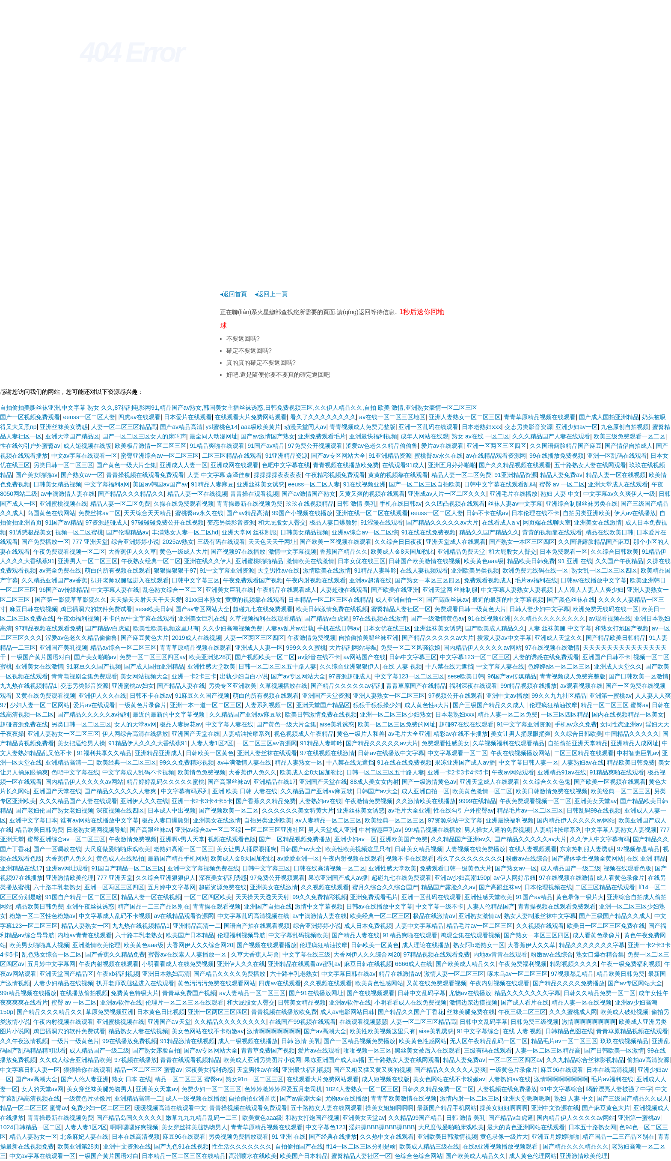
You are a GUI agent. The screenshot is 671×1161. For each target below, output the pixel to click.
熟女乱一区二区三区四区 (604, 570)
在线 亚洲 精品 (646, 858)
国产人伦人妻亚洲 (85, 1079)
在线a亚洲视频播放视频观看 (501, 1146)
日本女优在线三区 (362, 561)
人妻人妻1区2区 (212, 743)
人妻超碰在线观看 (344, 589)
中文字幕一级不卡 (439, 906)
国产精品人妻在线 (181, 685)
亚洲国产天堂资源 (326, 695)
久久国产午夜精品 (619, 561)
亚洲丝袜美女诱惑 (64, 426)
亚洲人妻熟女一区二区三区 (465, 417)
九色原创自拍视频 (625, 426)
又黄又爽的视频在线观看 (372, 493)
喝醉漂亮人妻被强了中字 (619, 1089)
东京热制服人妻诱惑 (587, 849)
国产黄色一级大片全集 (126, 465)
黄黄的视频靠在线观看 (398, 474)
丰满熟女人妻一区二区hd (185, 532)
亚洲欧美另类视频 (475, 570)
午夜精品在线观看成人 (287, 589)
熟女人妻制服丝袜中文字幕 (540, 915)
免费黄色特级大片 (135, 993)
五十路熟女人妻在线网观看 (590, 465)
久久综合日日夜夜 (398, 541)
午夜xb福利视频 (78, 618)
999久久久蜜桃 (306, 647)
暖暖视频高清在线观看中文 (170, 1107)
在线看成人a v (501, 522)
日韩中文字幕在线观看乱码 (500, 484)
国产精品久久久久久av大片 (442, 522)
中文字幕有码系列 (185, 791)
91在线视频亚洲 (364, 484)
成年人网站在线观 (424, 436)
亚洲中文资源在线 (555, 1107)
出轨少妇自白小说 (244, 676)
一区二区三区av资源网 (267, 743)
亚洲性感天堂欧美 (211, 666)
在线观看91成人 (403, 465)
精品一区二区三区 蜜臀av (615, 705)
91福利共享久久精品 (104, 753)
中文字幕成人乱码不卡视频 (138, 772)
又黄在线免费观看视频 (45, 695)
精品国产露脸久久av (448, 887)
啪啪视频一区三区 (368, 1050)
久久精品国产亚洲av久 (461, 839)
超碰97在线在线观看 (466, 724)
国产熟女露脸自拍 (156, 1050)
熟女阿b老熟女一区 (479, 945)
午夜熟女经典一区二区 (151, 561)
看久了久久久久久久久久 (323, 417)
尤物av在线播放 (470, 993)
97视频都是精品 (638, 849)
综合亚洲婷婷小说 (135, 541)
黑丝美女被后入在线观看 (427, 1050)
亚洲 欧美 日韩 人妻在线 (244, 791)
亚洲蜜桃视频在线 (63, 503)
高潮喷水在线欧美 (253, 1155)
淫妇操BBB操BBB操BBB (382, 1127)
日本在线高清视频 (610, 1069)
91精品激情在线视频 (187, 1041)
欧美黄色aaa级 (484, 561)
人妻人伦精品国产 (491, 906)
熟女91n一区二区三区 (254, 1079)
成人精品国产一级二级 (570, 868)
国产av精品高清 (181, 426)
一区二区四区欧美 (208, 897)
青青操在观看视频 (254, 493)
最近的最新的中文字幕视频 (508, 599)
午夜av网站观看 (513, 772)
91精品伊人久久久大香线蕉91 (147, 743)
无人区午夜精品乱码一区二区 (489, 1041)
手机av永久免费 (576, 724)
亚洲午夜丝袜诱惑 (90, 906)
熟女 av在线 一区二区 (480, 436)
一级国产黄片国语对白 (41, 657)
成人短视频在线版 (87, 445)
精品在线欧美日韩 (609, 532)
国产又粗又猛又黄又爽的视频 (372, 1069)
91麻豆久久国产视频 (93, 666)
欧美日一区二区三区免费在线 (606, 925)
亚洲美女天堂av (595, 801)
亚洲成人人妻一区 (184, 465)
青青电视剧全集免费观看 (84, 676)
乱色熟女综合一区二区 (172, 589)
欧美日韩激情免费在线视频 (332, 609)
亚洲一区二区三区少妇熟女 (396, 714)
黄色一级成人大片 (184, 551)
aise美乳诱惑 (337, 724)
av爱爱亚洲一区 (298, 858)
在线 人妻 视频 (402, 666)
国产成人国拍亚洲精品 (609, 417)
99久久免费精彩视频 (187, 762)
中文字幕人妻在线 (115, 589)
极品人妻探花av (181, 724)
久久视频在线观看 (325, 887)
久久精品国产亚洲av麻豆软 (245, 714)
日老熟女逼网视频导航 (96, 829)
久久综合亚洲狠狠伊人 (350, 666)
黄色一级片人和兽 (361, 733)
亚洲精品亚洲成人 (159, 753)
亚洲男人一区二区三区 (88, 561)
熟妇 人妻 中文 (560, 493)
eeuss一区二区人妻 (89, 417)
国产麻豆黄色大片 (145, 637)
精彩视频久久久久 (574, 963)
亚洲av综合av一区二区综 (365, 532)
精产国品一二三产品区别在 (154, 906)
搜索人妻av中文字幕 (504, 637)
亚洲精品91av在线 (561, 772)
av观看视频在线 (610, 618)
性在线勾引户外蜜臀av (30, 445)
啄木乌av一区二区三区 (517, 973)
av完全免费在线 (60, 570)
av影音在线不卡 (319, 657)
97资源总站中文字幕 (455, 820)
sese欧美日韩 (154, 609)
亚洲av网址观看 (67, 868)
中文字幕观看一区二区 (457, 753)
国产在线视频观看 (371, 993)
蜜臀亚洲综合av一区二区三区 (160, 455)
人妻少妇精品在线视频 (63, 983)
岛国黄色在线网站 (51, 513)
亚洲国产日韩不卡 (606, 657)
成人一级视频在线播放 (248, 1041)
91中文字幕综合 (478, 1031)
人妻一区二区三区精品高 (124, 426)
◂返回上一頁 (271, 294)
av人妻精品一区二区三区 (328, 820)
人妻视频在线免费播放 (475, 849)
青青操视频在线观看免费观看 (145, 474)
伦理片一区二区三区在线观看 (184, 1002)
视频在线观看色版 (232, 839)
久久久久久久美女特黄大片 (298, 810)
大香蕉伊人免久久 (252, 772)
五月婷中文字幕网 (172, 887)
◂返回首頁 (233, 294)
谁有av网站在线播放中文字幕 (99, 820)
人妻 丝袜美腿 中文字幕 (559, 628)
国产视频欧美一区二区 (265, 657)
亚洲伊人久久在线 (102, 695)
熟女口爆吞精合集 (600, 954)
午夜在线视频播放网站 (520, 753)
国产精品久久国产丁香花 (411, 1011)
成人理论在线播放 (426, 945)
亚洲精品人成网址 (635, 743)
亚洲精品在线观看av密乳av (304, 963)
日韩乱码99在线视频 (594, 810)
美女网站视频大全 (144, 676)
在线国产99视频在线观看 (302, 1021)
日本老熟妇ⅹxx (481, 426)
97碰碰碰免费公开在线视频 (167, 522)
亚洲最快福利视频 (373, 436)
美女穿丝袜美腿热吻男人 (100, 1089)
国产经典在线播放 (333, 1136)
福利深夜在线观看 (473, 685)
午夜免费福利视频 (522, 963)
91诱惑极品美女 (30, 532)
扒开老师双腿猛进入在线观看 (130, 580)
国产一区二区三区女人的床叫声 (144, 436)
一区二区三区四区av (515, 1059)
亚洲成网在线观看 (234, 465)
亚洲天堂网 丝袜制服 (249, 532)
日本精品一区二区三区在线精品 (330, 599)
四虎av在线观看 (139, 417)
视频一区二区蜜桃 (79, 532)
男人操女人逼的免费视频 (497, 829)
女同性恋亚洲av (621, 724)
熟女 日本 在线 (131, 1079)
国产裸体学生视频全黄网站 (587, 858)
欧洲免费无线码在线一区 (535, 570)
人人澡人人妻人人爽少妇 (590, 589)
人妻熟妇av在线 (582, 762)
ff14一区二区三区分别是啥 (361, 1146)
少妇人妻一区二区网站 (40, 705)
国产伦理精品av (127, 532)
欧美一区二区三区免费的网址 (397, 724)
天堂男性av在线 (279, 570)
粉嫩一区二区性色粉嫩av (42, 915)
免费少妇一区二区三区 (211, 1089)
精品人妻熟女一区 (299, 762)
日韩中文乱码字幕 (421, 993)
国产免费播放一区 (45, 541)
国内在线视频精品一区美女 (628, 714)
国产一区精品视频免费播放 (295, 839)
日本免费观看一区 (564, 551)
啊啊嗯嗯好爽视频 (134, 1127)
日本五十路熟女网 (592, 1127)
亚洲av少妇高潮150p (462, 877)
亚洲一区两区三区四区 (496, 445)
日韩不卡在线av (487, 513)
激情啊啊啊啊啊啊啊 (589, 1021)
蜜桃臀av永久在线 (438, 455)
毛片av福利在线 (536, 580)
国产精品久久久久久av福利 (347, 685)
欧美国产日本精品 (190, 935)
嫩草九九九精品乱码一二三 (202, 1117)
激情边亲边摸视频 (473, 1002)
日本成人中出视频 (172, 810)
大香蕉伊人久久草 (132, 551)
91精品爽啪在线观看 (217, 445)
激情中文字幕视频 (292, 551)
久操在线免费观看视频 (184, 503)
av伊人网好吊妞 (514, 877)
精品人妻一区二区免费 (461, 474)
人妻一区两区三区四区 (254, 637)
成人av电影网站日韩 (347, 1011)
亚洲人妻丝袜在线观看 (267, 753)
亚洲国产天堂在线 (196, 733)
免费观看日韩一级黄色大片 (470, 609)
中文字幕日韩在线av (348, 973)
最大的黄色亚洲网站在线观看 (526, 1127)
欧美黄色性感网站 (379, 983)
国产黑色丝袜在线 (571, 599)
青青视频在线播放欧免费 (346, 465)
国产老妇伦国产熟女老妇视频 (54, 810)
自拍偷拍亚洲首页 (252, 1098)
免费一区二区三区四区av (152, 657)
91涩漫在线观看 (381, 522)
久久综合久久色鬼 (546, 781)
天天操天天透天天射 (262, 897)
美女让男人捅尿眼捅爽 (521, 733)
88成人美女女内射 (374, 781)
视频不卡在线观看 (409, 858)
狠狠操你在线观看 (87, 1069)
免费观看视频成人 (488, 580)
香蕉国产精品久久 (344, 551)
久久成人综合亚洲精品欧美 (75, 1059)
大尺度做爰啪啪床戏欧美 (117, 849)
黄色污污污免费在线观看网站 (216, 983)
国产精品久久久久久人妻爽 (121, 791)
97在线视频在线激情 (380, 618)
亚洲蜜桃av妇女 (133, 685)
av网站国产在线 (365, 657)
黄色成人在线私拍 (120, 858)
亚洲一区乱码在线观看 (428, 426)
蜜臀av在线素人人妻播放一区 (188, 954)
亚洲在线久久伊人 (208, 561)
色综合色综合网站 (418, 1155)
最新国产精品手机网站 (178, 858)
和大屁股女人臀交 (282, 522)
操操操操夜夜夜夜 (278, 474)
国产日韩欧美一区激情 (638, 676)
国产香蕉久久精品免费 (266, 801)
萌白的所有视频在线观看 (118, 570)
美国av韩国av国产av (160, 484)
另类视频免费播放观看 (238, 1136)
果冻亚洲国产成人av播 (465, 762)
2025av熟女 (178, 541)
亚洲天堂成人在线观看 (618, 484)
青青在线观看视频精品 (190, 1059)
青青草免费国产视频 (189, 993)
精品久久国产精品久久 (489, 532)
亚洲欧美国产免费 (404, 839)
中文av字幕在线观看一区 (84, 455)
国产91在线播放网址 (316, 993)
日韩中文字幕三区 (196, 580)
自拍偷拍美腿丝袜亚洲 (368, 637)
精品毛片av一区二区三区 (530, 810)
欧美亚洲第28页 (210, 657)
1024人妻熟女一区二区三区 (362, 1089)
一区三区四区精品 (565, 714)
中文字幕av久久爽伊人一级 (619, 493)
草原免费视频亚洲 (110, 1011)
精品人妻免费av (561, 474)
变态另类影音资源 (528, 426)
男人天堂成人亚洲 (332, 829)
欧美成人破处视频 (624, 1011)
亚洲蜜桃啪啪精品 (259, 561)
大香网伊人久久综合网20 (199, 945)
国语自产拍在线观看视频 (257, 925)
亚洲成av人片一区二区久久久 (447, 493)
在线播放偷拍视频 (84, 993)
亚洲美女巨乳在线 (229, 589)
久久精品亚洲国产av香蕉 (54, 580)
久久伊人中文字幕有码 (600, 839)
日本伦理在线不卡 (535, 513)
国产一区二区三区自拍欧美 (425, 484)
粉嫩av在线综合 (527, 858)
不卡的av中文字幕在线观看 (139, 618)
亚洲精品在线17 (274, 781)
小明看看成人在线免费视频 (178, 963)
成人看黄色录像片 (620, 877)
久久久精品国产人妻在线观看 (551, 436)
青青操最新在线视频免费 (249, 503)
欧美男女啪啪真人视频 (39, 945)
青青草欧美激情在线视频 (403, 1098)
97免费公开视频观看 (315, 445)
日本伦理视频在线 (548, 887)
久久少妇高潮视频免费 (232, 628)
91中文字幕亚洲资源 (227, 570)
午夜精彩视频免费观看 (335, 474)
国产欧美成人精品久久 (495, 628)
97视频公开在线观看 (455, 695)
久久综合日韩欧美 (614, 551)
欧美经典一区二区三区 (126, 762)
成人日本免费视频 (368, 925)
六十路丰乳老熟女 (57, 887)
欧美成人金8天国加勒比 (402, 551)
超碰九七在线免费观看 (263, 609)
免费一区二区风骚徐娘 (410, 647)
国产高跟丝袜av (447, 599)
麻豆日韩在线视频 (33, 609)
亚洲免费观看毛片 (322, 436)
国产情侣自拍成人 (629, 445)
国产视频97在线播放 (238, 551)
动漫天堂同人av (305, 426)
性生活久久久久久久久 (242, 1146)
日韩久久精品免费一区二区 (599, 993)
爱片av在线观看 (442, 445)
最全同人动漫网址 (214, 436)
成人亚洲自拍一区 (399, 599)
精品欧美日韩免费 (531, 561)
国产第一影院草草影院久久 (71, 599)
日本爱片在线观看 (188, 417)
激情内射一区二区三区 (470, 1098)
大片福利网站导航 (353, 647)
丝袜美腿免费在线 (471, 1011)
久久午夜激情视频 (24, 1041)
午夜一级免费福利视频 (631, 963)
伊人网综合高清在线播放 (135, 733)
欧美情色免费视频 (202, 772)
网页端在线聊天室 (547, 522)
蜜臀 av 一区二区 (562, 484)
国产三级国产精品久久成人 (489, 705)
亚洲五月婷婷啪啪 (452, 465)
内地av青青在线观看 (84, 935)
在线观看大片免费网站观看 (251, 417)
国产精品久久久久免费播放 (230, 973)
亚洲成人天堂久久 (558, 637)
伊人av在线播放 (635, 513)
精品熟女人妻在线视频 (138, 1031)
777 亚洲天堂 (90, 541)
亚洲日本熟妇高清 (166, 973)
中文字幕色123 (325, 1127)
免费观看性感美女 (445, 743)
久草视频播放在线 (283, 685)
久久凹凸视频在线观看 (455, 503)
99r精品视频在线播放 (528, 685)
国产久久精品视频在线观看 (515, 465)
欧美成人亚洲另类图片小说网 (262, 1059)
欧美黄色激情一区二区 (482, 791)
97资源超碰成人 (106, 522)
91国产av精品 (266, 445)
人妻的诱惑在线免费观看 (546, 657)
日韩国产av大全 (377, 791)
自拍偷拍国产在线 (299, 1146)
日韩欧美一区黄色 (210, 753)
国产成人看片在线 (525, 1002)
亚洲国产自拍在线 (268, 906)
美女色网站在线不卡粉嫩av (208, 1031)
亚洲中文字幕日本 (33, 820)
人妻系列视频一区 (269, 705)
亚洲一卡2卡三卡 (194, 676)
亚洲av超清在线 (370, 580)
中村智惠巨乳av (638, 753)
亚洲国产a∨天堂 (169, 1021)
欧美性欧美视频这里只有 (166, 628)
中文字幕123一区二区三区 (475, 657)
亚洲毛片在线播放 (513, 493)
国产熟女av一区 (82, 474)
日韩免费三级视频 (534, 1021)
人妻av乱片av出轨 (289, 628)
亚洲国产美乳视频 (63, 647)
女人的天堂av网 (135, 724)
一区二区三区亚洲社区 (275, 829)
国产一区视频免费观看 (30, 417)
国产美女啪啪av (36, 474)
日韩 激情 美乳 (356, 503)
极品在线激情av (434, 915)
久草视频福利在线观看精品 (265, 618)
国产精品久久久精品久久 (131, 493)
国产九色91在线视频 (181, 1146)
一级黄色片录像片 (142, 705)
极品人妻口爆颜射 (333, 522)
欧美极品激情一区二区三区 (151, 445)
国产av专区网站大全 (338, 455)
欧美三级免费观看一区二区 (629, 436)
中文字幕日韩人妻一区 (528, 762)
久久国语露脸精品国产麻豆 (566, 445)
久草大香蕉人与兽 (255, 954)
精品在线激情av (400, 973)
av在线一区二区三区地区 (392, 417)
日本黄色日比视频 (161, 1011)
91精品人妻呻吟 (375, 570)
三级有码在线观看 (221, 541)
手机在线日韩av (401, 503)
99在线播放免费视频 (556, 455)
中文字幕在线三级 (306, 954)
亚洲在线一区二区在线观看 (372, 513)
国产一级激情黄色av (437, 618)
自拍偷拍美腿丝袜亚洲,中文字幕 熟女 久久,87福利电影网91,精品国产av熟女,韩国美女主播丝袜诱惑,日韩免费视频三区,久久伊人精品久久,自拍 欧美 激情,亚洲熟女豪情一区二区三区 (238, 407)
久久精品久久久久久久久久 (549, 618)
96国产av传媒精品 (63, 589)
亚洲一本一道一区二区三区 (206, 705)
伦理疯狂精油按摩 (553, 705)
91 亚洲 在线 (575, 561)
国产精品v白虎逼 (326, 618)
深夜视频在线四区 (120, 810)
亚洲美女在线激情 (598, 522)
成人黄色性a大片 (427, 705)
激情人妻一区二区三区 (454, 973)
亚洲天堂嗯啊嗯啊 (527, 1098)
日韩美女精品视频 (57, 484)
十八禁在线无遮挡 (449, 666)
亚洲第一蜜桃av (610, 695)
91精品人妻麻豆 (212, 484)
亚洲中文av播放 (507, 695)
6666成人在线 (413, 963)
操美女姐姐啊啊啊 (389, 1107)
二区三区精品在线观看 (232, 455)
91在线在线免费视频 (428, 532)
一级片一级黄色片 (75, 1041)
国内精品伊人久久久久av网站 (482, 647)
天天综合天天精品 (148, 513)
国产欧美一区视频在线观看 (335, 541)
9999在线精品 (477, 801)
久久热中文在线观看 (387, 1136)
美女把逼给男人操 (81, 743)
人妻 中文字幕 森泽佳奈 (219, 474)
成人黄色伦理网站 (533, 1155)
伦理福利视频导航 (241, 935)
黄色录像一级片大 (580, 897)
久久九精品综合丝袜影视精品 (585, 1059)
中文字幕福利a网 (107, 484)
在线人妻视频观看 (424, 570)
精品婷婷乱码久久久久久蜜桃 (166, 781)
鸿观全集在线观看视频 (470, 935)
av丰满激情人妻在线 (68, 493)
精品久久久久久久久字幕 (592, 945)
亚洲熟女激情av (479, 915)
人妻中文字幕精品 (419, 925)
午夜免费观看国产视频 (253, 580)
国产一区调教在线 (57, 849)
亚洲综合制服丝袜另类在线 (582, 503)
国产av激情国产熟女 (267, 436)
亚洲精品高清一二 (69, 762)
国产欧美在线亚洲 (395, 589)
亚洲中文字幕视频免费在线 (203, 868)
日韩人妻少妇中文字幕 (539, 609)
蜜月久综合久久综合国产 (385, 887)
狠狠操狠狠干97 (175, 570)
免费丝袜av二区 (99, 513)
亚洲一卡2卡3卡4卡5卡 (458, 772)
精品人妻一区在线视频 (616, 474)
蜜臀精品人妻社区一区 (401, 609)
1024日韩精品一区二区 (30, 1127)
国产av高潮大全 (325, 1031)
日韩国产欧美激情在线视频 (424, 561)
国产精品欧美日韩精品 (616, 637)
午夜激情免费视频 (312, 637)
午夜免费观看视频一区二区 (69, 551)
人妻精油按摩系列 (246, 733)
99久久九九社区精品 (558, 695)
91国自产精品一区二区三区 (127, 868)
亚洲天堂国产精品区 (72, 436)
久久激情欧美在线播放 (426, 801)
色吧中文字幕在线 (286, 465)
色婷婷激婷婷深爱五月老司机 (283, 1089)
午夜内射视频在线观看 (316, 580)
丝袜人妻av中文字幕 (515, 503)
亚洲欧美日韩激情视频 (447, 1136)
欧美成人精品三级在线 (429, 1146)
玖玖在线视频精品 (310, 503)
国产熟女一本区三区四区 (522, 541)
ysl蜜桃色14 (222, 426)
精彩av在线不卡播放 (460, 733)
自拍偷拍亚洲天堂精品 (578, 743)
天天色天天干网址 (272, 541)
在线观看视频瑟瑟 (363, 1021)
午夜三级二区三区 (522, 1011)
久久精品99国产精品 (415, 1117)
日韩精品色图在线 (569, 1031)
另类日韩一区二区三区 (63, 465)
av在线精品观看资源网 (496, 455)
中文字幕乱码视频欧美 (298, 935)
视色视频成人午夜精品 (304, 733)
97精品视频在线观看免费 (48, 628)
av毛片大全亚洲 (409, 733)
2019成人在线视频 (196, 637)
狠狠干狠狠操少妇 (377, 705)
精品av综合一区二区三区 (123, 647)
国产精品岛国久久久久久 (129, 1117)
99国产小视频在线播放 (302, 513)
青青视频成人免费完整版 (362, 426)
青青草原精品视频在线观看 (540, 417)
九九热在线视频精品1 (28, 685)
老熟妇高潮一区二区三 (184, 849)
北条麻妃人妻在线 (84, 1136)
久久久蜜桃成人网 (573, 1011)
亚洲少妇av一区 (576, 426)
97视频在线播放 (135, 1059)
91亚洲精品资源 (286, 455)
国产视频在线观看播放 (267, 945)
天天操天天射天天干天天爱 (146, 599)
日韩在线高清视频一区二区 (329, 868)
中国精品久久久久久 (632, 733)
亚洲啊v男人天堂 (182, 839)
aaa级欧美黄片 (261, 426)
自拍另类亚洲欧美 (587, 513)
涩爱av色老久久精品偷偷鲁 (382, 445)
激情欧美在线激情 (310, 561)
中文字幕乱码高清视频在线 (253, 915)
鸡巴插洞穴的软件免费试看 (96, 609)
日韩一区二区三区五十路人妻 (277, 666)
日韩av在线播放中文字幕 (594, 580)
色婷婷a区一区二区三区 (559, 666)
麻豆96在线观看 (561, 1069)
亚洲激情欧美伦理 (70, 877)
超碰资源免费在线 (24, 724)
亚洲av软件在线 (121, 1002)
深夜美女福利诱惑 (223, 877)
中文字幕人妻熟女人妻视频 (518, 589)
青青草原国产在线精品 (416, 685)
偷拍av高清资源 (648, 1059)
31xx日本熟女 (203, 599)
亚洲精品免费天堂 (461, 551)
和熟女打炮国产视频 (622, 628)
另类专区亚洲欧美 (232, 685)
